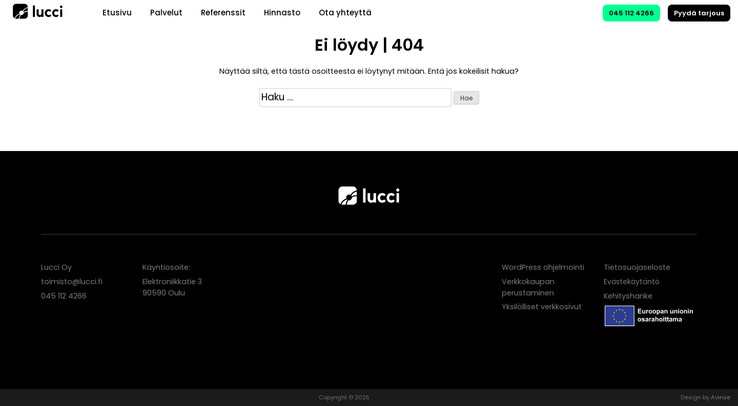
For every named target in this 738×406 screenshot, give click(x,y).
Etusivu (117, 12)
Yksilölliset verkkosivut (542, 307)
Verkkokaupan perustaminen (528, 287)
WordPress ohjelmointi (543, 267)
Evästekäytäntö (632, 281)
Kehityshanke (628, 296)
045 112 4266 (631, 13)
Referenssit (223, 12)
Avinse (720, 397)
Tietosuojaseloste (637, 267)
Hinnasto (282, 12)
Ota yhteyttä (345, 12)
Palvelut (166, 12)
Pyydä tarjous (699, 13)
